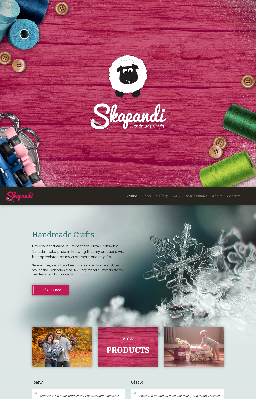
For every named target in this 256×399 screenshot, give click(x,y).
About (217, 196)
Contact (233, 196)
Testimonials (196, 196)
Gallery (162, 196)
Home (132, 196)
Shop (146, 196)
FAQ (176, 196)
